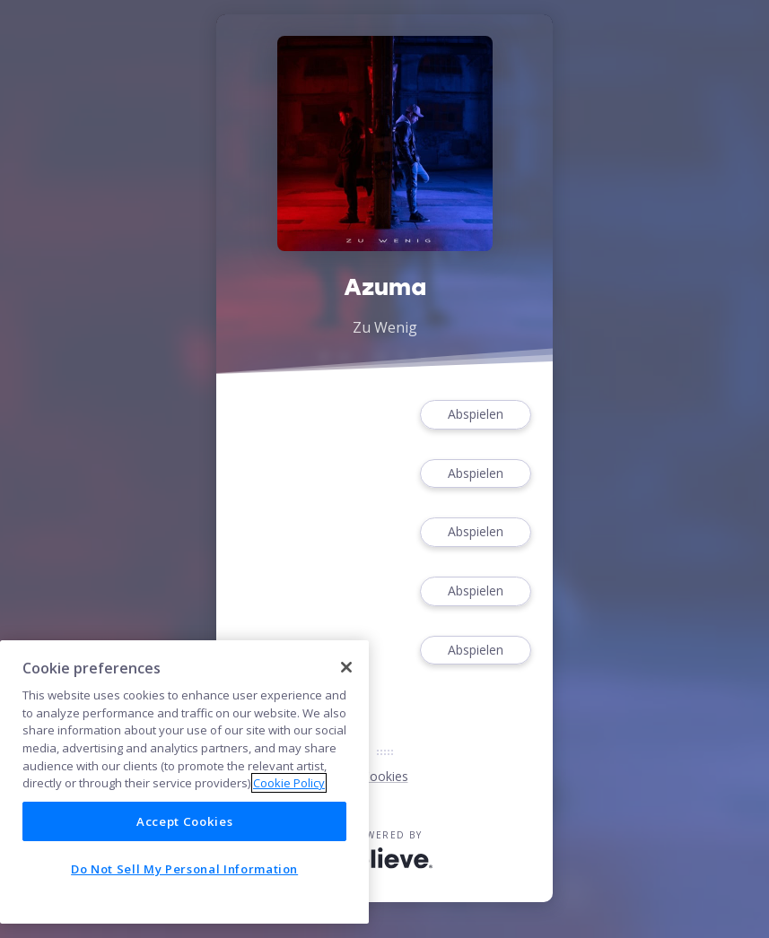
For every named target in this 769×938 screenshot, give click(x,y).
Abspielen (475, 415)
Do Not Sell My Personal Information (184, 869)
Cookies (385, 776)
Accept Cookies (184, 821)
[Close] (346, 667)
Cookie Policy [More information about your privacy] (289, 783)
